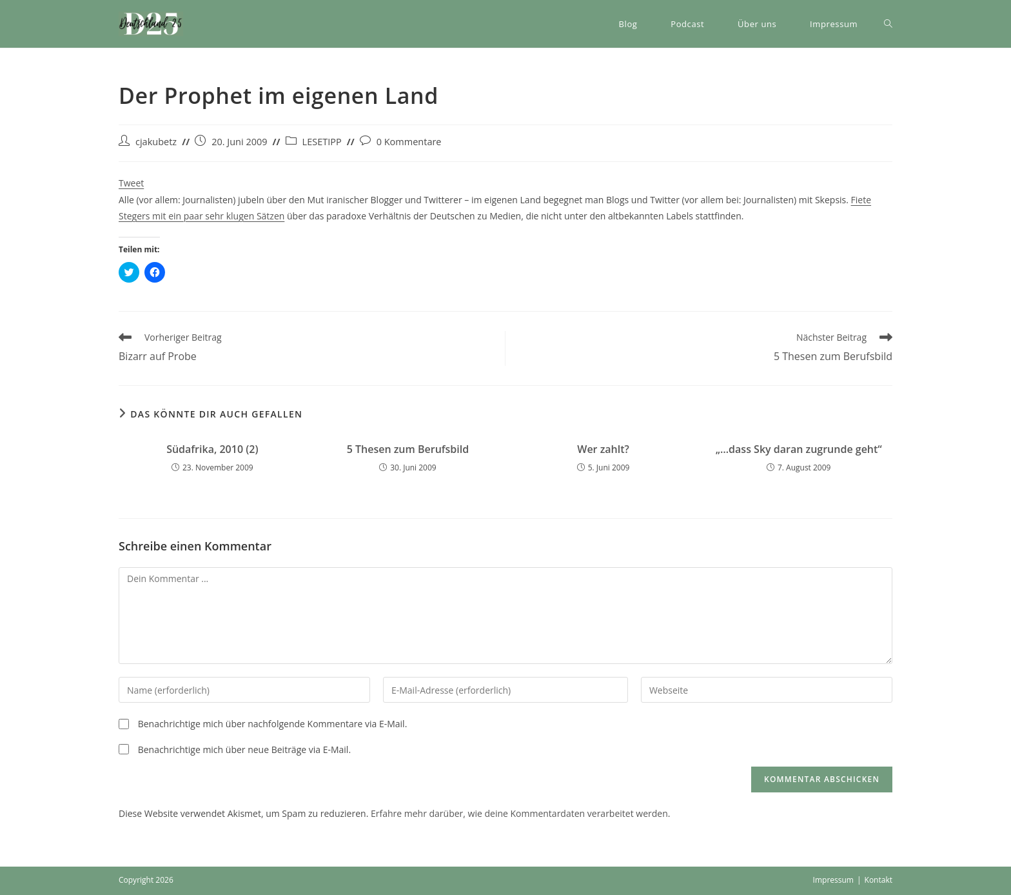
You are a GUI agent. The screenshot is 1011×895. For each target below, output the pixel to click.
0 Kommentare (409, 142)
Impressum (833, 879)
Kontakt (878, 879)
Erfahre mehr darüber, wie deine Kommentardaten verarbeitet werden (519, 813)
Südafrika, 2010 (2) (212, 449)
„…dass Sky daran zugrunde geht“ (799, 449)
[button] (151, 24)
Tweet (131, 183)
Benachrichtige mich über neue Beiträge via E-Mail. (244, 749)
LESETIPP (322, 142)
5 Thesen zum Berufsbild (408, 449)
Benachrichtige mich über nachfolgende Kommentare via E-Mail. (272, 724)
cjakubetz (156, 142)
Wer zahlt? (603, 449)
